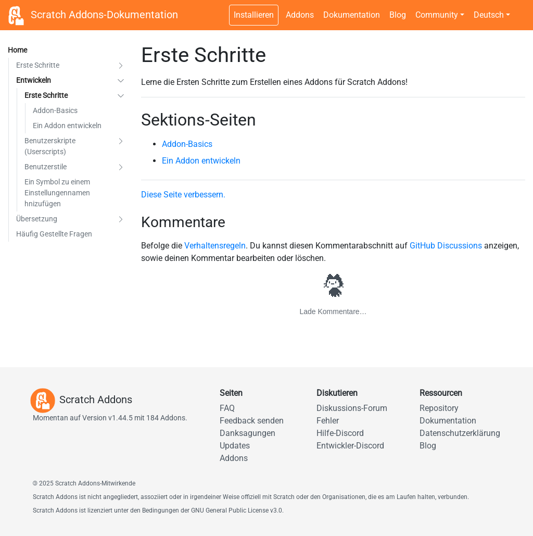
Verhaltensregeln (215, 246)
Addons (300, 15)
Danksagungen (247, 433)
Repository (439, 408)
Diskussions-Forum (351, 408)
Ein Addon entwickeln (67, 125)
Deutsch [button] (489, 15)
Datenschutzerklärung (460, 433)
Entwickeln (33, 80)
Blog (397, 15)
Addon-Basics (55, 110)
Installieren (254, 15)
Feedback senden (252, 421)
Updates (235, 446)
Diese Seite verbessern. (183, 195)
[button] (121, 65)
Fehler (327, 421)
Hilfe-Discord (340, 433)
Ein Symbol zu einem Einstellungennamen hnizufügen (57, 193)
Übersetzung (36, 219)
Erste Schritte (37, 65)
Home (17, 50)
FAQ (227, 408)
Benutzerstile (45, 167)
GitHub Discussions (446, 246)
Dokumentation (351, 15)
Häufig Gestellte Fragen (54, 234)
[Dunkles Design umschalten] (520, 9)
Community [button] (436, 15)
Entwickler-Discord (350, 446)
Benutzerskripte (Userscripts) (49, 146)
